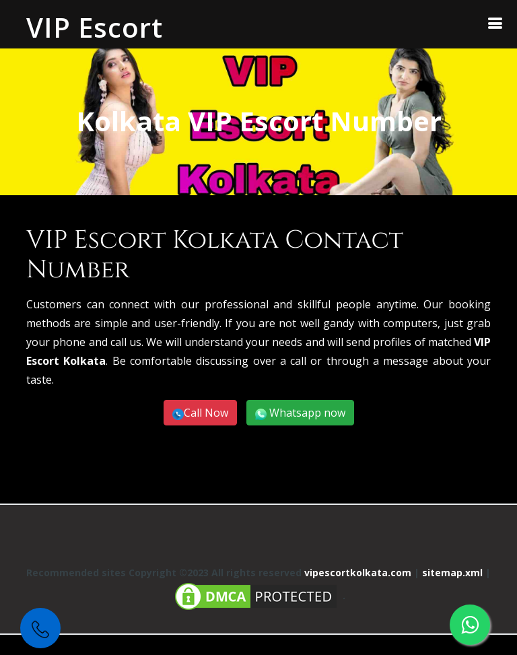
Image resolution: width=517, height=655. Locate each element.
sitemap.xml (452, 572)
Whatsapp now (306, 412)
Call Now (206, 412)
